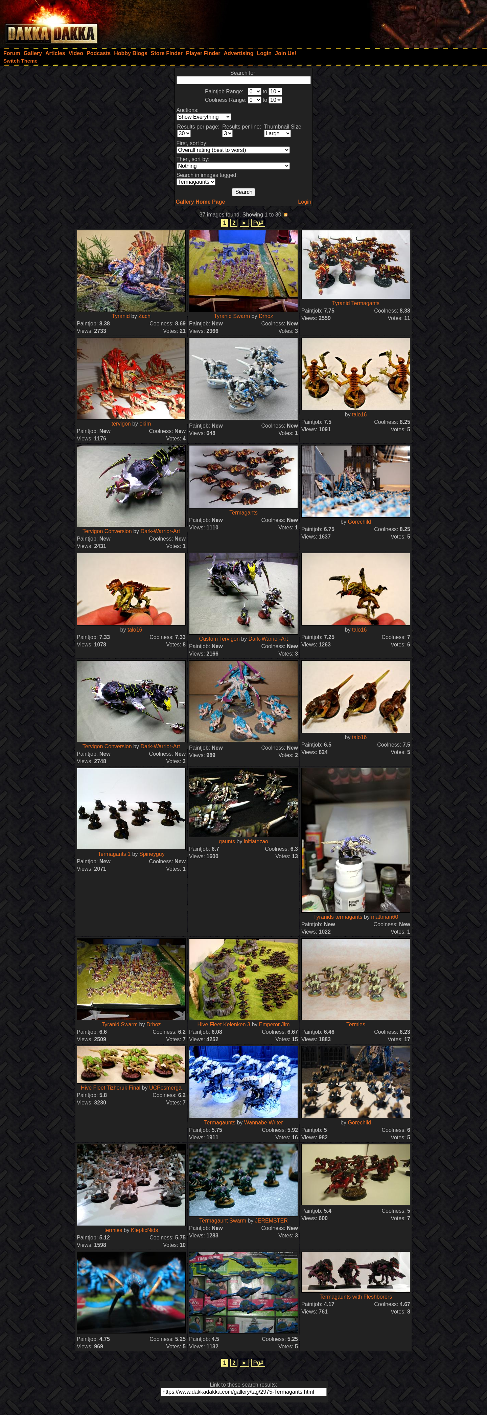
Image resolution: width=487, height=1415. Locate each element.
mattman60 (384, 917)
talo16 (359, 414)
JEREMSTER (271, 1221)
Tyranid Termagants (355, 303)
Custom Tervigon (219, 639)
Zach (144, 316)
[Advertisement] (396, 22)
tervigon (121, 424)
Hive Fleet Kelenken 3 (223, 1024)
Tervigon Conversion (107, 531)
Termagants (243, 513)
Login (304, 202)
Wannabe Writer (263, 1122)
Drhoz (266, 316)
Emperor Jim (274, 1024)
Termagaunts (219, 1122)
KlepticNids (144, 1230)
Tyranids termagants (338, 917)
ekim (145, 424)
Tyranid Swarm (232, 316)
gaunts (227, 841)
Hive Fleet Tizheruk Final (110, 1088)
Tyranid (121, 316)
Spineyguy (152, 854)
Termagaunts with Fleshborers (356, 1297)
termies (113, 1230)
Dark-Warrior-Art (160, 531)
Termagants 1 (114, 854)
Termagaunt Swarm (222, 1221)
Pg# (258, 223)
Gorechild (359, 522)
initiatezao (256, 841)
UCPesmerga (165, 1088)
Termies (355, 1024)
